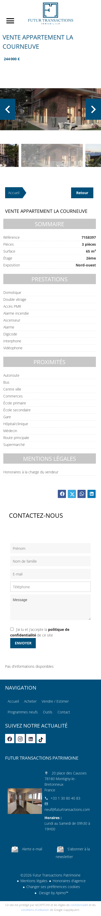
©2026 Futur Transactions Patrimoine (50, 875)
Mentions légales (34, 880)
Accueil (50, 13)
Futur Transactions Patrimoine (41, 758)
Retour (82, 192)
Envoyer (23, 643)
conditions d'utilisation (35, 910)
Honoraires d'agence (69, 880)
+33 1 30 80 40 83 (65, 798)
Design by (53, 892)
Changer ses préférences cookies (53, 886)
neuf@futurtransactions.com (67, 809)
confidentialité (79, 905)
